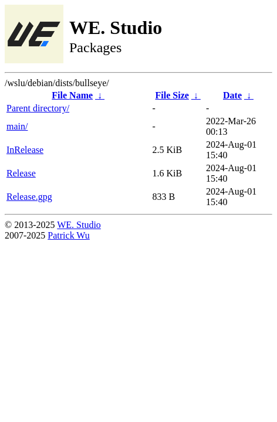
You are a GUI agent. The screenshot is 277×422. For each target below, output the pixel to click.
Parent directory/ (37, 108)
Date (232, 95)
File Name (72, 95)
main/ (17, 126)
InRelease (24, 150)
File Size (172, 95)
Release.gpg (29, 197)
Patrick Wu (69, 235)
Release (21, 173)
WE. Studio (79, 225)
